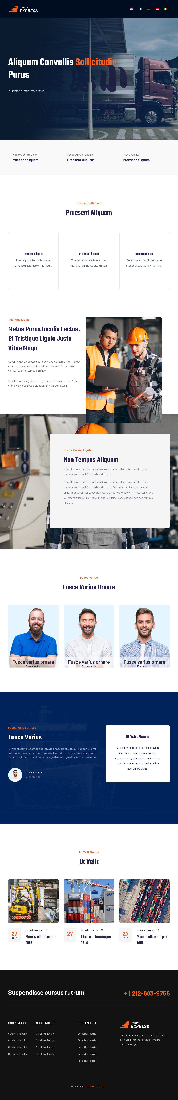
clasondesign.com (96, 1086)
